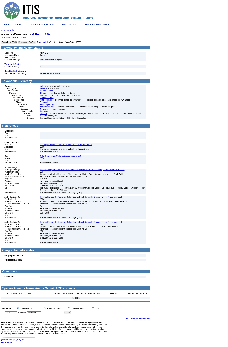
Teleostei (44, 102)
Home (7, 24)
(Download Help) (43, 42)
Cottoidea (44, 111)
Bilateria (43, 88)
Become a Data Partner (97, 24)
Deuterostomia (46, 91)
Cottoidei (44, 109)
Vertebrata (44, 95)
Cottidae (43, 113)
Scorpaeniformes (47, 107)
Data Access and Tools (41, 24)
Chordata (44, 93)
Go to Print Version (8, 30)
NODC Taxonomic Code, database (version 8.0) (60, 156)
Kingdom (22, 313)
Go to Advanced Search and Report (138, 318)
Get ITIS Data (69, 24)
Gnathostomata (46, 97)
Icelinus (43, 116)
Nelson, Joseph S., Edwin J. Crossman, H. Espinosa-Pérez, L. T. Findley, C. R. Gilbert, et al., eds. (82, 170)
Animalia (44, 86)
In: (3, 313)
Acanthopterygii (47, 104)
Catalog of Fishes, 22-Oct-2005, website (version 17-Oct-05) (66, 144)
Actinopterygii (46, 100)
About (18, 24)
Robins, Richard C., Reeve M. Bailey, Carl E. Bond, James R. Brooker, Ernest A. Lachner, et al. (81, 197)
